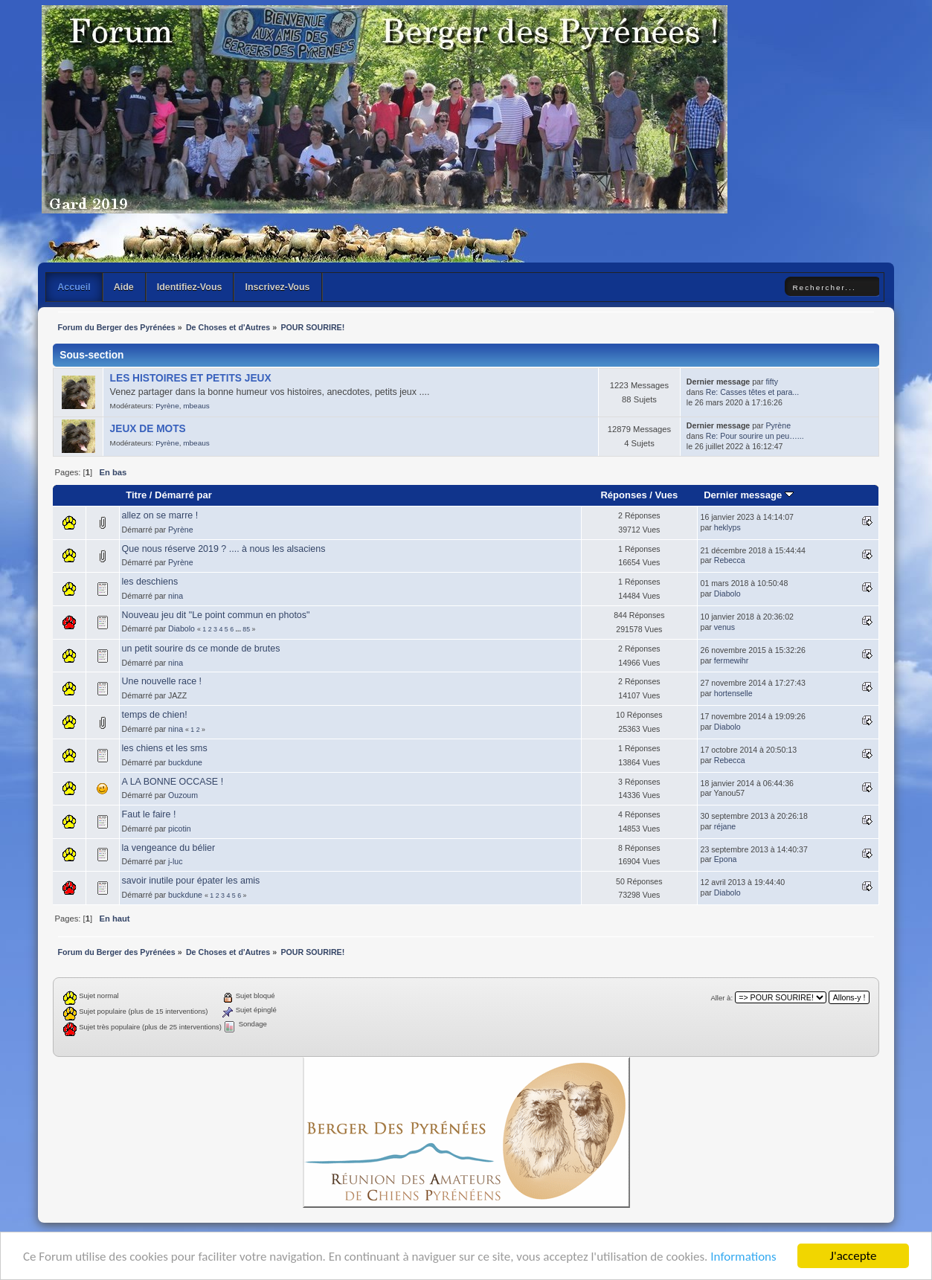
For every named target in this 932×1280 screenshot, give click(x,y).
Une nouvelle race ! (162, 681)
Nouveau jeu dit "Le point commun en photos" (216, 615)
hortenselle (733, 693)
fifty (771, 381)
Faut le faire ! (149, 814)
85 (246, 629)
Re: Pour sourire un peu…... (755, 435)
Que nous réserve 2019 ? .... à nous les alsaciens (224, 549)
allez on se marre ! (160, 515)
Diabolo (727, 593)
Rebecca (729, 560)
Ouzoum (183, 795)
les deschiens (150, 581)
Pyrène (167, 406)
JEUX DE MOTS (148, 428)
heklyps (727, 527)
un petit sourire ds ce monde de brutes (201, 648)
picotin (179, 828)
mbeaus (196, 406)
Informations (743, 1257)
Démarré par (183, 495)
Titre (136, 495)
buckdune (185, 762)
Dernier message (749, 495)
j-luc (175, 861)
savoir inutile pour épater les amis (191, 880)
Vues (666, 495)
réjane (725, 826)
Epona (725, 859)
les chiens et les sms (165, 748)
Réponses (623, 495)
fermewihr (731, 660)
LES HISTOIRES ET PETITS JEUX (190, 378)
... (239, 629)
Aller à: (721, 998)
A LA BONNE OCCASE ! (173, 781)
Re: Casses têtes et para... (752, 391)
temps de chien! (154, 715)
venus (724, 627)
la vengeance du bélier (168, 848)
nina (175, 595)
